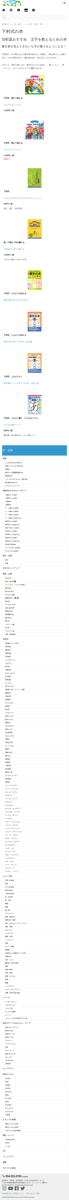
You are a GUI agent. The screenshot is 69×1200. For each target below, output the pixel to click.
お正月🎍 (8, 578)
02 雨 (7, 1082)
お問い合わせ (30, 1193)
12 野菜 (7, 1115)
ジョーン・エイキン (11, 825)
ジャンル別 (28, 24)
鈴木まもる (8, 719)
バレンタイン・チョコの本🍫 (15, 585)
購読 (38, 1193)
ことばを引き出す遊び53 (13, 463)
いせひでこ (8, 663)
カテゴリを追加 (9, 1168)
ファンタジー (9, 913)
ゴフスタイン (9, 805)
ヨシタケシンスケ (11, 775)
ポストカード (9, 1050)
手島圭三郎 (8, 742)
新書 (6, 983)
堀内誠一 (8, 759)
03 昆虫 (7, 1085)
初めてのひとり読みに (12, 528)
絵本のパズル (9, 1037)
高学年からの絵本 (11, 538)
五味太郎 (8, 696)
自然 (6, 943)
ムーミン (8, 1015)
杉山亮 (7, 709)
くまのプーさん (10, 1005)
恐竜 (6, 907)
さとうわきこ (9, 703)
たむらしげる (9, 736)
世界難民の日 (9, 614)
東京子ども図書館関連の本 (14, 472)
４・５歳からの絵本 (11, 511)
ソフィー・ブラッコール (13, 832)
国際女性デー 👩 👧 (12, 598)
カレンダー (8, 1057)
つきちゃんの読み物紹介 (13, 1130)
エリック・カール (11, 792)
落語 (6, 966)
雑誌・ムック (8, 1135)
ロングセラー (8, 1068)
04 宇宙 (7, 1088)
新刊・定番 (7, 556)
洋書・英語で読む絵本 (12, 993)
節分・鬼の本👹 (10, 581)
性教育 (7, 950)
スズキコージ (9, 713)
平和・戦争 (8, 973)
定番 (6, 563)
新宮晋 (7, 706)
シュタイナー (9, 940)
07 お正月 (8, 1098)
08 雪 (7, 1101)
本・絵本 (17, 24)
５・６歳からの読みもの (13, 518)
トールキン (8, 818)
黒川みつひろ (9, 686)
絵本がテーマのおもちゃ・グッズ (16, 1023)
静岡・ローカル (10, 976)
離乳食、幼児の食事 (11, 963)
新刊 (6, 560)
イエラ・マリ (9, 848)
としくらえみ (9, 746)
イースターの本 (10, 605)
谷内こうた (8, 729)
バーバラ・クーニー (11, 799)
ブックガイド (9, 986)
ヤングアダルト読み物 (12, 548)
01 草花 (7, 1078)
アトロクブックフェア (12, 486)
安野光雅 (8, 653)
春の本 (7, 601)
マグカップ (8, 1040)
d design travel (10, 1139)
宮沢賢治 (8, 769)
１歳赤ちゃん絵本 (11, 498)
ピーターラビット (11, 1002)
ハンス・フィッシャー (12, 828)
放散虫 (7, 469)
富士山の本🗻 (9, 591)
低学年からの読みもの (12, 525)
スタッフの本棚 (9, 1119)
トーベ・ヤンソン (11, 865)
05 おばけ (8, 1092)
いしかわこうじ (10, 660)
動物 (6, 903)
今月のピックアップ (11, 568)
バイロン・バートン (11, 871)
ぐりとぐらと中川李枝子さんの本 (16, 1018)
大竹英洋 (8, 676)
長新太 (7, 739)
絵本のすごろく (10, 1034)
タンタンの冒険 (10, 1012)
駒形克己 (8, 693)
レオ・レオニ (9, 861)
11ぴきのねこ (9, 1060)
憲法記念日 (8, 611)
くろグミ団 (8, 1008)
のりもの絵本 (9, 887)
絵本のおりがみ (10, 1054)
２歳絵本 (8, 501)
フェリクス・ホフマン (12, 842)
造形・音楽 (8, 926)
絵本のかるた (9, 1030)
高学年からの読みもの (12, 541)
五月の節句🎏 (9, 608)
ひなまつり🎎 (9, 595)
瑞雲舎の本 (8, 476)
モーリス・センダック (12, 808)
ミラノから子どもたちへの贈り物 (16, 479)
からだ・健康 (9, 946)
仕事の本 (8, 956)
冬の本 (7, 628)
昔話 (6, 884)
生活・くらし (9, 960)
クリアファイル (10, 1044)
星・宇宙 (8, 900)
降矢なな (8, 756)
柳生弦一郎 (8, 772)
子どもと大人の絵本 (11, 551)
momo (7, 1143)
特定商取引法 (7, 1193)
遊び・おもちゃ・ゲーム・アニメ (16, 923)
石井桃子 (8, 656)
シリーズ (6, 997)
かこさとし (8, 683)
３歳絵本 (8, 505)
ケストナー (8, 802)
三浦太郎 (8, 765)
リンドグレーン (10, 858)
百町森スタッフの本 (11, 643)
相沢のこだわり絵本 (11, 1127)
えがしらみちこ (10, 673)
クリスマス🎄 (9, 631)
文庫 (6, 979)
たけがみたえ (9, 726)
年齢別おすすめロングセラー (15, 491)
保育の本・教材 (10, 920)
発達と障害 (8, 969)
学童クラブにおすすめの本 (14, 466)
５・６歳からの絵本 (11, 515)
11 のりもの (9, 1111)
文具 (6, 1047)
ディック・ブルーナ (11, 835)
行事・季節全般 (10, 634)
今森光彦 (8, 670)
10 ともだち (9, 1108)
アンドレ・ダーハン (11, 815)
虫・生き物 (8, 897)
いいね (7, 1146)
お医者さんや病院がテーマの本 (15, 953)
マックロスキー (10, 845)
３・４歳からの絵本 (11, 508)
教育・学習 (38, 24)
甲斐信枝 (8, 680)
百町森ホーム (7, 24)
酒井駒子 (8, 699)
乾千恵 (7, 666)
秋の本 (7, 621)
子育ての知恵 (9, 880)
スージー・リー (10, 868)
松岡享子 (8, 762)
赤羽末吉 (8, 647)
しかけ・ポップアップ (12, 989)
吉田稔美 (8, 779)
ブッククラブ (8, 1157)
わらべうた (8, 930)
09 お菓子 (8, 1105)
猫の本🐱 (8, 588)
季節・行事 (7, 574)
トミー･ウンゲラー (11, 785)
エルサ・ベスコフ (11, 838)
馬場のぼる (8, 752)
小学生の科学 (9, 893)
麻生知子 (8, 650)
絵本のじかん (8, 1074)
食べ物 (7, 910)
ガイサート (8, 795)
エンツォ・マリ (10, 851)
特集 (4, 458)
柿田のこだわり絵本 (11, 1124)
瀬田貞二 (8, 722)
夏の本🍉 (8, 618)
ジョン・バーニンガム (12, 822)
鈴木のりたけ (9, 716)
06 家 (7, 1095)
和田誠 (7, 782)
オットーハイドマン (11, 789)
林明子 (7, 749)
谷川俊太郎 (8, 732)
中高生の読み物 (10, 544)
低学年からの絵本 (11, 521)
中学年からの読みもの (12, 534)
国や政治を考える (11, 482)
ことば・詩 (8, 933)
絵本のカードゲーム (11, 1027)
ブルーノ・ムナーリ (11, 855)
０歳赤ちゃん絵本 (11, 495)
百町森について (18, 1193)
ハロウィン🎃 (9, 624)
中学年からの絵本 (11, 531)
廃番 (4, 1162)
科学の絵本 (8, 890)
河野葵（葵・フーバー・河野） (15, 689)
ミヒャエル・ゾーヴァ (12, 812)
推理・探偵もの (10, 917)
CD (4, 1151)
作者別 (5, 639)
